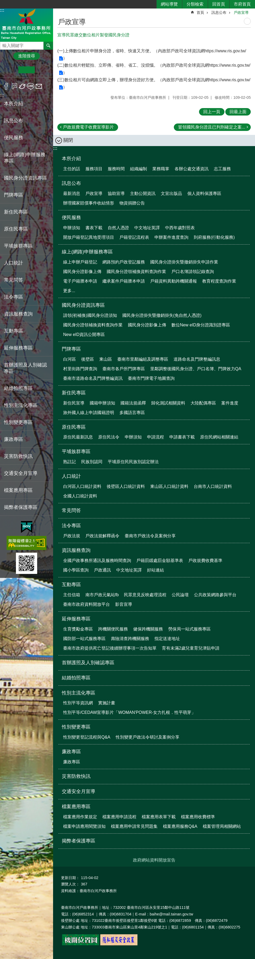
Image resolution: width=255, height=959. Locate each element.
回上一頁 (211, 111)
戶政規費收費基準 (205, 560)
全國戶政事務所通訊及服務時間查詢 (97, 560)
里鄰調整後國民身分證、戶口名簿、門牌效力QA (195, 368)
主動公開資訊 (142, 193)
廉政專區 (71, 751)
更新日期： (70, 878)
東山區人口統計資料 (169, 486)
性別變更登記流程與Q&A (86, 737)
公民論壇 (180, 595)
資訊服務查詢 (76, 550)
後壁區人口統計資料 (126, 486)
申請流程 (155, 437)
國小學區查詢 (76, 570)
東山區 (105, 359)
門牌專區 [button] (13, 195)
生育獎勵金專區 (78, 629)
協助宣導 (116, 193)
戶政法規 (71, 536)
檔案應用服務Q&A (180, 826)
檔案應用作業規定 (80, 817)
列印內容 (247, 21)
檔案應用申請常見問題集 (134, 826)
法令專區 (71, 525)
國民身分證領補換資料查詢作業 (136, 271)
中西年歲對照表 (180, 227)
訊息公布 (218, 12)
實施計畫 (106, 703)
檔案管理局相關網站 (222, 826)
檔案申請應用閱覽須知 (84, 826)
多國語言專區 (132, 412)
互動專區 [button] (13, 331)
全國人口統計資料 (80, 496)
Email (39, 86)
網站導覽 (169, 4)
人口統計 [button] (13, 263)
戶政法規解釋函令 (102, 536)
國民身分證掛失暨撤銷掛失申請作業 (184, 262)
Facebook (6, 86)
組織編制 (138, 169)
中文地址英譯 (147, 227)
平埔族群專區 (76, 451)
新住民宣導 (73, 403)
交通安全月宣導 (20, 473)
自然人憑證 (118, 227)
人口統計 (71, 476)
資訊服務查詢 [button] (18, 314)
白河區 (69, 359)
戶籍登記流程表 (134, 237)
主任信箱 (71, 595)
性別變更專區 (76, 727)
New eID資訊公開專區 (84, 334)
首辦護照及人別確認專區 (25, 368)
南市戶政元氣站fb (102, 595)
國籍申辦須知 (102, 403)
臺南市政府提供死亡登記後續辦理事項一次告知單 (110, 648)
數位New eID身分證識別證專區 (200, 325)
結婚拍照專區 (18, 388)
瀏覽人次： (70, 884)
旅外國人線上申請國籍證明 (88, 412)
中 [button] (26, 69)
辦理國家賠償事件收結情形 (88, 203)
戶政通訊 (102, 570)
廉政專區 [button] (13, 439)
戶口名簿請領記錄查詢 (192, 271)
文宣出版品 (171, 193)
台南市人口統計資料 (213, 486)
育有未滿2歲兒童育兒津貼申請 (190, 648)
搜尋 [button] (48, 46)
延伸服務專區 (76, 618)
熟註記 (69, 461)
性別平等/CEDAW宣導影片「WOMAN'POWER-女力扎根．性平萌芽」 (129, 712)
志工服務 (222, 169)
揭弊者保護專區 (20, 507)
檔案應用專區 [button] (18, 490)
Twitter (22, 86)
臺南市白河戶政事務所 (26, 25)
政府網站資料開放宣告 (154, 860)
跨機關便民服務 (113, 629)
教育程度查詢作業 (219, 281)
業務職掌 (160, 169)
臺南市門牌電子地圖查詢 (151, 378)
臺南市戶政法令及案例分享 (150, 536)
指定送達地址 (167, 638)
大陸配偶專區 (203, 403)
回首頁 (218, 4)
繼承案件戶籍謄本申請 (123, 281)
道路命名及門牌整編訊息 (197, 359)
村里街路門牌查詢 (80, 368)
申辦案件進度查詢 (171, 237)
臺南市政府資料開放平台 (86, 604)
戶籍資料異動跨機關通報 (173, 281)
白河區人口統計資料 (82, 486)
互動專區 (71, 584)
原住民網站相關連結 (219, 437)
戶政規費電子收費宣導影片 (88, 127)
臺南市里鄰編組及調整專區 (142, 359)
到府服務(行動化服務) (214, 237)
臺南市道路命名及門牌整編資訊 (93, 378)
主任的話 (71, 169)
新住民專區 (74, 392)
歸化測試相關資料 (168, 403)
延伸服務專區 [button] (18, 348)
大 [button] (43, 69)
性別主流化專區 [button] (20, 405)
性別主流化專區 (78, 693)
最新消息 (71, 193)
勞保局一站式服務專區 (189, 629)
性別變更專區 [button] (18, 422)
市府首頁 (242, 4)
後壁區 (87, 359)
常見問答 (13, 280)
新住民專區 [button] (16, 212)
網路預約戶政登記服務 (123, 262)
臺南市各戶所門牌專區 (123, 368)
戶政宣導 (241, 12)
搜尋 (4, 44)
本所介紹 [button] (13, 103)
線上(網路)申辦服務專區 (87, 251)
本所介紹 (71, 158)
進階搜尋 (26, 56)
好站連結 (155, 570)
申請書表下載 (182, 437)
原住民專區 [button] (16, 229)
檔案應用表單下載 (159, 817)
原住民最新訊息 (78, 437)
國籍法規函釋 (133, 403)
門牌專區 (71, 349)
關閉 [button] (68, 140)
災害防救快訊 (18, 456)
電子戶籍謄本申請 (80, 281)
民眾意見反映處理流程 (145, 595)
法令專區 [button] (13, 297)
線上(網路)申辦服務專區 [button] (24, 158)
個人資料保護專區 (204, 193)
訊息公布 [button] (13, 120)
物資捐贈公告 (132, 203)
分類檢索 (195, 4)
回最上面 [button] (238, 111)
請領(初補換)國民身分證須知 (90, 315)
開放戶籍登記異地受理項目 (88, 237)
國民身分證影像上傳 (82, 271)
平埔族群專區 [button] (18, 246)
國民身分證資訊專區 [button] (25, 178)
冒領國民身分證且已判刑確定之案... (211, 127)
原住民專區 (74, 427)
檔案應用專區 (76, 806)
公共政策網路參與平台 (215, 595)
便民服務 (71, 217)
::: (2, 10)
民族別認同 (91, 461)
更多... (69, 290)
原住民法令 (108, 437)
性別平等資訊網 (78, 703)
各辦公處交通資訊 (192, 169)
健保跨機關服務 (148, 629)
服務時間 (116, 169)
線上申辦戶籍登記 (80, 262)
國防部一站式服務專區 (84, 638)
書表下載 (93, 227)
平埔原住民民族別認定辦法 (133, 461)
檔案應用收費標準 (198, 817)
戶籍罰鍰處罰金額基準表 (159, 560)
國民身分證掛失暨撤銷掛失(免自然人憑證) (162, 315)
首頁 (200, 12)
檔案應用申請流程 (119, 817)
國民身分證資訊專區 (83, 305)
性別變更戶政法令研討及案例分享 (147, 737)
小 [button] (10, 69)
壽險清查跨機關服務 (130, 638)
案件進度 (229, 403)
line (31, 86)
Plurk (14, 86)
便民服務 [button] (13, 137)
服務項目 (93, 169)
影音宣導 (123, 604)
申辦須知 (71, 227)
